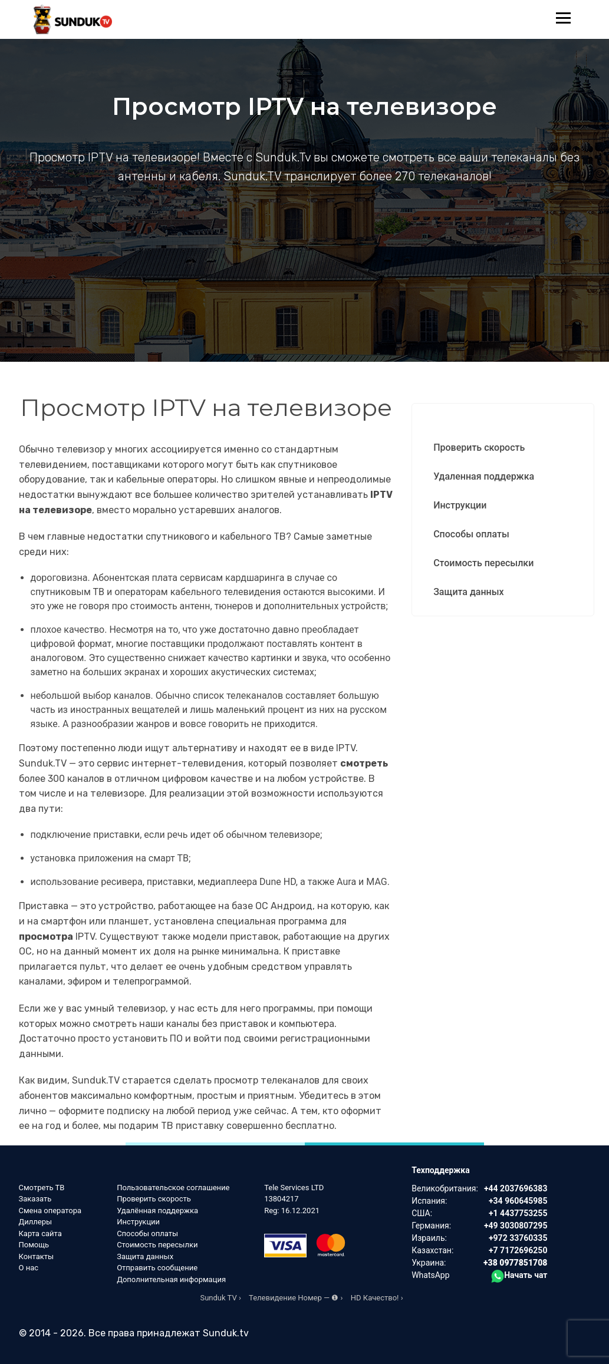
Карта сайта (40, 1233)
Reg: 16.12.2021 (292, 1210)
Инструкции (459, 505)
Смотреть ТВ (42, 1187)
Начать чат (519, 1275)
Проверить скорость (479, 447)
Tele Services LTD (294, 1187)
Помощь (34, 1244)
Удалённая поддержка (157, 1210)
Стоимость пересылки (483, 563)
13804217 (281, 1198)
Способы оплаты (471, 534)
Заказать (35, 1198)
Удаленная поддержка (483, 476)
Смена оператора (50, 1210)
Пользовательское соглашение (173, 1187)
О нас (29, 1267)
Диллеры (35, 1221)
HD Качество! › (377, 1297)
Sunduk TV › (220, 1297)
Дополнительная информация (171, 1279)
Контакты (36, 1256)
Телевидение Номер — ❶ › (296, 1297)
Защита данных (468, 591)
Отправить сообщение (157, 1267)
